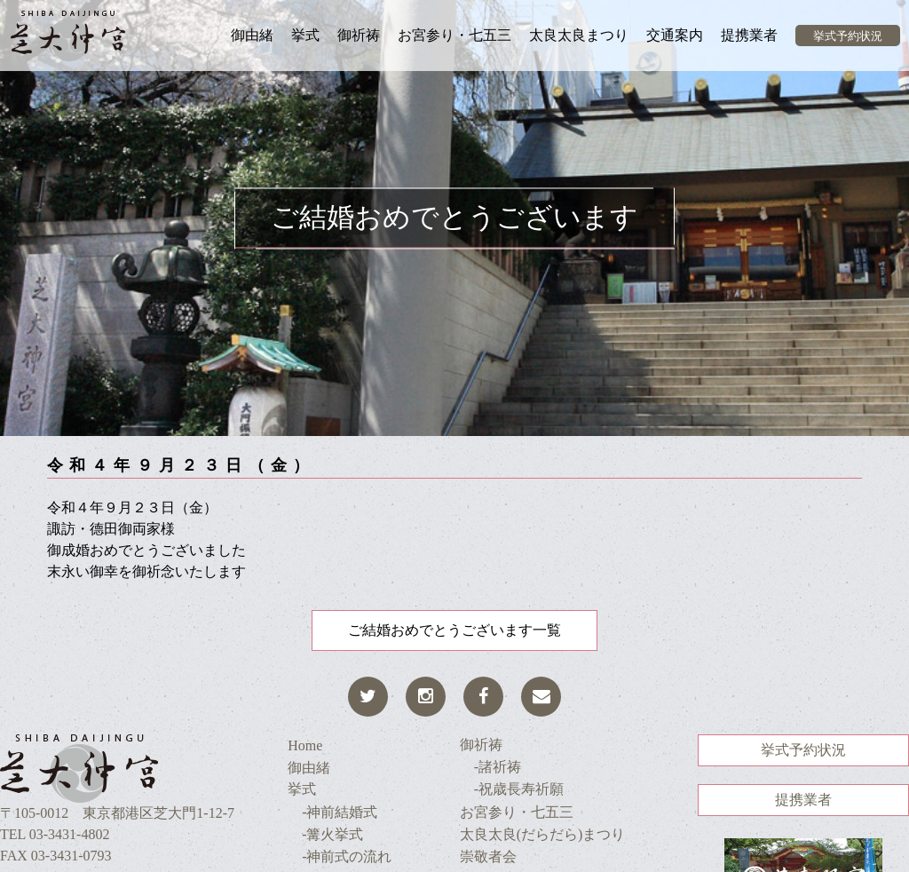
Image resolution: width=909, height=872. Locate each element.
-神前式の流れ (339, 856)
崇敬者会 (488, 856)
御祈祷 (358, 35)
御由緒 (252, 35)
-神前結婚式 (332, 812)
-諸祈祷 (490, 766)
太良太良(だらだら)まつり (543, 834)
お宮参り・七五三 (454, 35)
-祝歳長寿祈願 (512, 789)
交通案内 (674, 35)
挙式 (305, 35)
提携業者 (749, 35)
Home (305, 745)
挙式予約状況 (847, 36)
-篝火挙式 (325, 834)
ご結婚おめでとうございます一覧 (454, 630)
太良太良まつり (578, 35)
